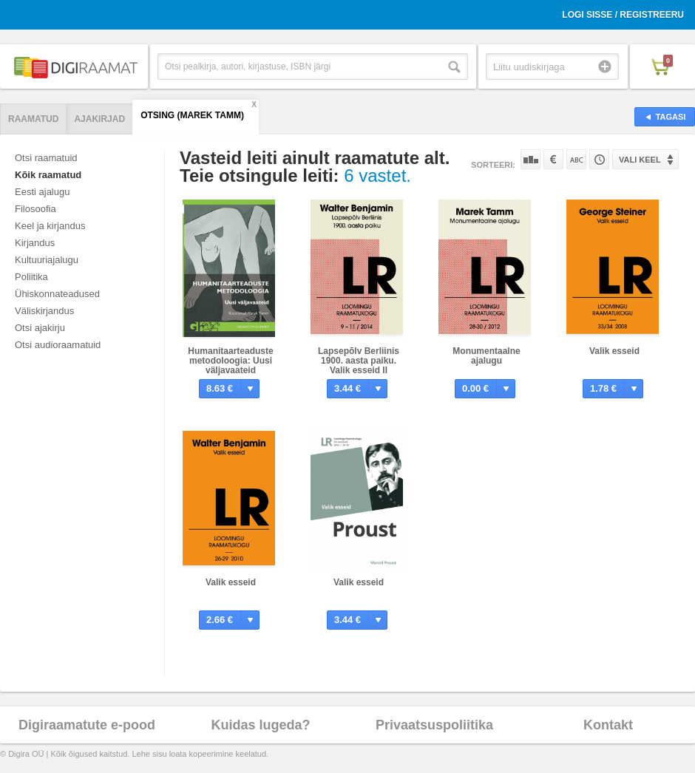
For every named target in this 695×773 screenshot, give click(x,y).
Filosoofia (35, 208)
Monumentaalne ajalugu (486, 356)
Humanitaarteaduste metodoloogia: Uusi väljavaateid (230, 360)
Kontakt (608, 725)
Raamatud (33, 119)
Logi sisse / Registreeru (623, 15)
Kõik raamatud (48, 174)
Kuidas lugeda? (260, 725)
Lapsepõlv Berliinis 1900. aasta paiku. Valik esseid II (358, 360)
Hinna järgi (553, 159)
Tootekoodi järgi (599, 159)
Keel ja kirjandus (50, 225)
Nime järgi (576, 159)
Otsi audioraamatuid (58, 344)
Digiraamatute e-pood (86, 725)
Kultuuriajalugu (46, 259)
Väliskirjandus (44, 310)
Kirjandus (35, 242)
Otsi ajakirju (40, 327)
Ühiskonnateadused (57, 293)
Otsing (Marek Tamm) (192, 115)
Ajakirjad (99, 119)
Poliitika (31, 276)
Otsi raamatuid (46, 157)
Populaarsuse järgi (530, 159)
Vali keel (640, 159)
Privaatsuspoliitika (434, 725)
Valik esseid (614, 351)
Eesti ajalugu (42, 191)
